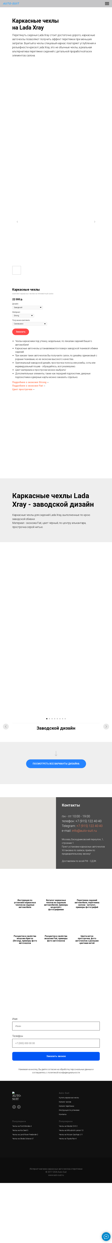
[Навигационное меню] (107, 3)
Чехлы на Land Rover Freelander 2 (25, 1194)
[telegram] (19, 1158)
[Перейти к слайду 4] (54, 778)
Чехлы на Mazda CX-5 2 (68, 1186)
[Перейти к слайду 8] (65, 778)
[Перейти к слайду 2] (49, 778)
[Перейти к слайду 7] (62, 778)
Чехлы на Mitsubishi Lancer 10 (71, 1190)
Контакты (62, 1174)
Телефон (17, 1096)
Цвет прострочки (22, 389)
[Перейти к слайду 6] (60, 778)
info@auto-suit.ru (84, 891)
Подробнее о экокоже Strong (29, 382)
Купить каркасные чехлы (69, 1158)
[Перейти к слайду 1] (46, 778)
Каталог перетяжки (66, 1166)
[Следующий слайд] (94, 222)
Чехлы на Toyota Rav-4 (68, 1199)
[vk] (14, 1158)
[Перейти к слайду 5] (57, 778)
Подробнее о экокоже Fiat (27, 385)
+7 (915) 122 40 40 (88, 881)
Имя (14, 1078)
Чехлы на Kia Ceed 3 (20, 1190)
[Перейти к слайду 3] (52, 778)
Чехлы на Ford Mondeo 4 (22, 1186)
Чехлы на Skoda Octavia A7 (23, 1199)
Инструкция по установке (69, 1170)
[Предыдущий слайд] (17, 222)
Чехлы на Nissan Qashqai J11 (71, 1194)
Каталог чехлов (65, 1162)
